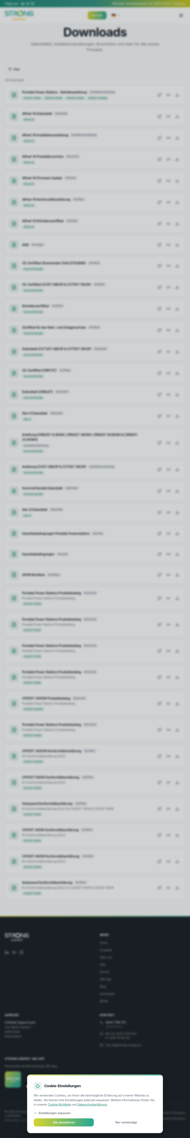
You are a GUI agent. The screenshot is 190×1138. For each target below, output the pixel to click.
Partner (105, 972)
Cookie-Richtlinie (173, 1118)
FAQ (102, 964)
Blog (103, 986)
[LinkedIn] (22, 3)
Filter (14, 69)
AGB (117, 1113)
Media (104, 1001)
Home (104, 942)
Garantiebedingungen (139, 1113)
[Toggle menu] (181, 15)
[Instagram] (32, 3)
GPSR (153, 1118)
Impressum (80, 1113)
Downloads (107, 993)
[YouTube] (27, 3)
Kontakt (97, 15)
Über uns (106, 957)
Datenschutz (100, 1113)
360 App (105, 979)
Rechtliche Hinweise (171, 1113)
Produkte (106, 950)
